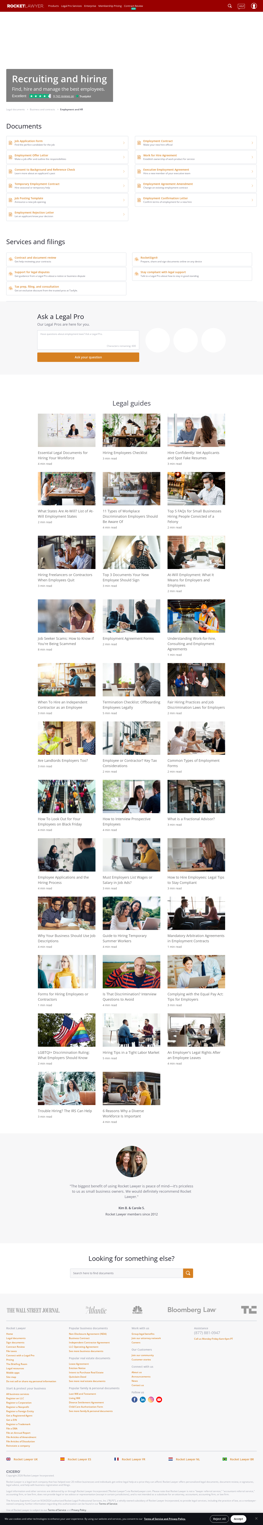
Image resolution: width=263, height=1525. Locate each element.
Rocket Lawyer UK (26, 1459)
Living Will (74, 1398)
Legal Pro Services (71, 6)
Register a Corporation (19, 1402)
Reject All (219, 1519)
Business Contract (79, 1338)
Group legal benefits (143, 1334)
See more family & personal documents (91, 1411)
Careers (136, 1342)
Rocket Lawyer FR (133, 1459)
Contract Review (133, 6)
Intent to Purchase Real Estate (86, 1372)
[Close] (256, 1518)
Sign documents (15, 1342)
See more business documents (86, 1351)
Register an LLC (15, 1398)
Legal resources (15, 1368)
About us (137, 1372)
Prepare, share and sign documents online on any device (171, 261)
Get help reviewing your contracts (33, 261)
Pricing (10, 1359)
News (135, 1381)
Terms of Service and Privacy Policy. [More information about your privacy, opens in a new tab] (165, 1518)
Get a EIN (11, 1420)
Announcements (141, 1376)
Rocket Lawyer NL (188, 1459)
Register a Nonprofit (17, 1407)
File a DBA (11, 1428)
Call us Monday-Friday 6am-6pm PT (213, 1338)
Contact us (138, 1385)
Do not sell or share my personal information (31, 1381)
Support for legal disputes (32, 272)
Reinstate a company (18, 1445)
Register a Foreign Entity (20, 1411)
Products (53, 6)
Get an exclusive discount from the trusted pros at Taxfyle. (46, 290)
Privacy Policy (78, 1510)
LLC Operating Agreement (83, 1346)
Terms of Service (108, 1503)
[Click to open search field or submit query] (230, 6)
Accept (238, 1519)
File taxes (11, 1351)
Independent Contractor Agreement (89, 1342)
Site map (11, 1377)
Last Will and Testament (82, 1393)
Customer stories (141, 1359)
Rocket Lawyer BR (242, 1459)
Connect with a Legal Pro (20, 1355)
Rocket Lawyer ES (79, 1459)
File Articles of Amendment (21, 1437)
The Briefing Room (16, 1364)
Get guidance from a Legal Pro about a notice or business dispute (50, 276)
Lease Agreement (79, 1364)
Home (9, 1334)
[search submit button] (188, 1273)
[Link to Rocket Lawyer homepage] (25, 7)
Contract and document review (35, 257)
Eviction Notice (77, 1368)
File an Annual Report (18, 1432)
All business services (17, 1394)
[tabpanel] (131, 1188)
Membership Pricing (110, 6)
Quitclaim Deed (77, 1376)
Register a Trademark (18, 1424)
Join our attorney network (146, 1338)
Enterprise (90, 6)
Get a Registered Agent (19, 1415)
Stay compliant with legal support (163, 272)
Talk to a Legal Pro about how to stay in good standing (170, 276)
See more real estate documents (87, 1381)
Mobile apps (13, 1372)
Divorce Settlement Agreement (86, 1402)
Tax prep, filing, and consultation (37, 286)
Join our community (143, 1355)
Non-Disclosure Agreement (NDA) (88, 1334)
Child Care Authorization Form (86, 1406)
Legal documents (16, 1338)
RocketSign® (149, 257)
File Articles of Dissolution (20, 1441)
